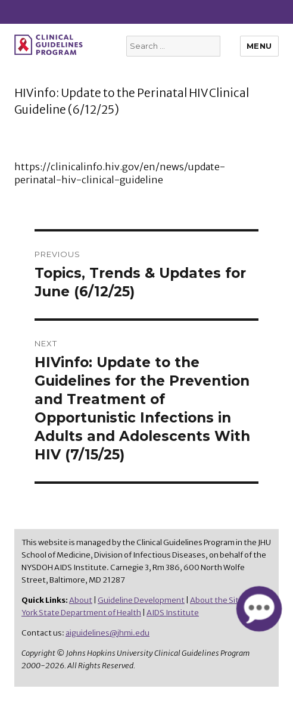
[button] (259, 609)
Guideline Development (141, 600)
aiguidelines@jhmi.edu (107, 633)
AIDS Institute (172, 613)
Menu (259, 46)
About (80, 600)
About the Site (217, 600)
